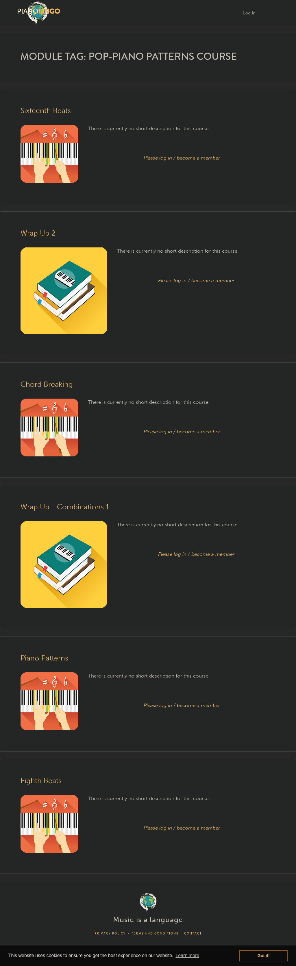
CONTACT (193, 933)
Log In (249, 13)
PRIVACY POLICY (110, 933)
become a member (198, 158)
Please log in (158, 158)
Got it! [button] (264, 955)
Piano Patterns (44, 658)
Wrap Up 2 (38, 233)
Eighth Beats (41, 780)
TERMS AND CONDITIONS (155, 933)
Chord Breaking (47, 384)
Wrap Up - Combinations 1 (65, 506)
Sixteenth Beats (46, 110)
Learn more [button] (187, 955)
